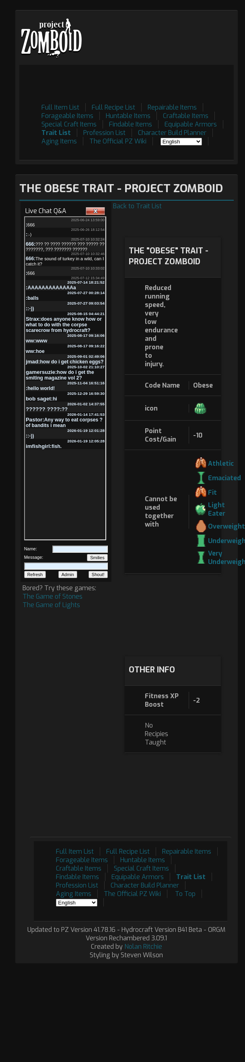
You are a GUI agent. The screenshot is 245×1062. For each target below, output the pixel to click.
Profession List (104, 133)
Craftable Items (185, 116)
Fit (212, 492)
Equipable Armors (191, 124)
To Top (185, 894)
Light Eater (216, 509)
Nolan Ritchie (143, 946)
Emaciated (224, 478)
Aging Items (59, 141)
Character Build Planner (172, 133)
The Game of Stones (52, 596)
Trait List (56, 133)
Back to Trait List (137, 206)
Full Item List (60, 107)
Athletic (221, 463)
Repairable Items (172, 107)
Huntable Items (128, 116)
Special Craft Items (69, 124)
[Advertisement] (173, 614)
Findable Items (130, 124)
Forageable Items (67, 116)
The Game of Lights (51, 605)
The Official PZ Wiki (117, 141)
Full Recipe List (113, 107)
